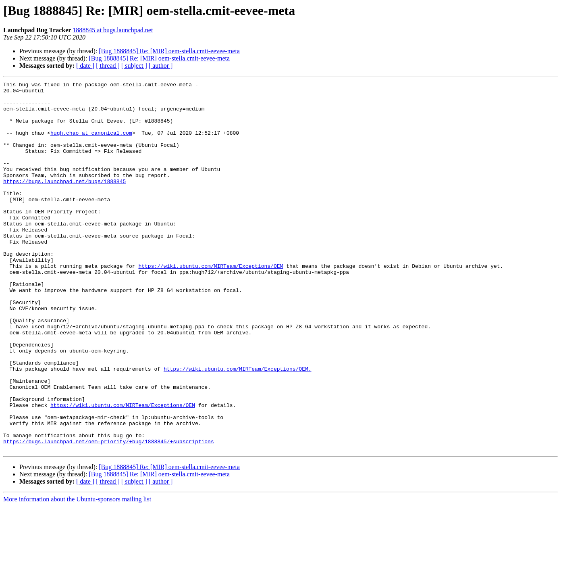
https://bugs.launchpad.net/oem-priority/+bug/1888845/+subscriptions (108, 513)
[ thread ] (108, 65)
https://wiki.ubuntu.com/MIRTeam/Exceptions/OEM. (238, 426)
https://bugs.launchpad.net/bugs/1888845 (64, 201)
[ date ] (85, 65)
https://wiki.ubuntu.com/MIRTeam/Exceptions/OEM (210, 303)
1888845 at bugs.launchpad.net (113, 30)
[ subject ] (134, 65)
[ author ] (161, 65)
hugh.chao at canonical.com (91, 143)
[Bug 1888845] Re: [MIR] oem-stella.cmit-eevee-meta (169, 51)
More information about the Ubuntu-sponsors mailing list (77, 573)
